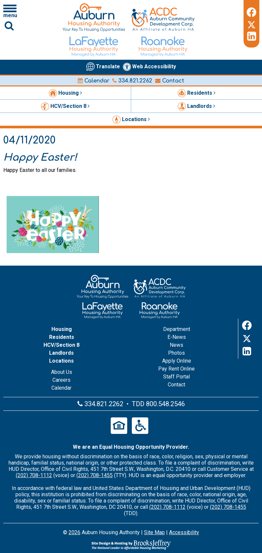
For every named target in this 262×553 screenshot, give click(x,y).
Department (176, 329)
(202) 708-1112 (34, 475)
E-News (176, 337)
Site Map (154, 532)
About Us (61, 372)
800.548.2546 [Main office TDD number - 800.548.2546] (165, 404)
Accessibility (184, 532)
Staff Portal (176, 377)
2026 (74, 532)
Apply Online (176, 361)
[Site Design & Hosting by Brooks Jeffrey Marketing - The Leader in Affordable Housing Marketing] (131, 545)
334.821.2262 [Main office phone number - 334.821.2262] (132, 81)
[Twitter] (251, 23)
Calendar (93, 81)
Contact (169, 81)
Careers (61, 380)
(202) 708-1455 (94, 475)
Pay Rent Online (176, 369)
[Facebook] (251, 11)
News (176, 345)
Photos (176, 353)
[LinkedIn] (251, 36)
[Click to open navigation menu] (9, 10)
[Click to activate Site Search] (9, 25)
